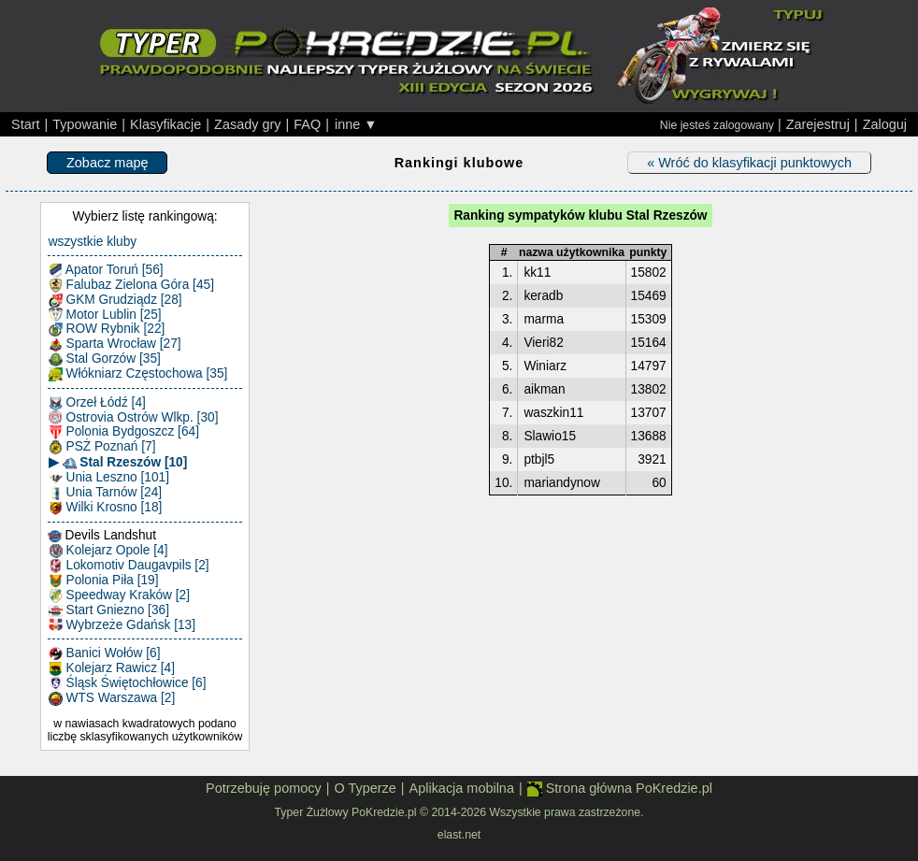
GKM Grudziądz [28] (115, 300)
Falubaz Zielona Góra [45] (131, 285)
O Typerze (364, 788)
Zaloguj (885, 124)
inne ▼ (356, 124)
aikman (544, 389)
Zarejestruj (818, 124)
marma (544, 319)
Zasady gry (247, 124)
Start (25, 124)
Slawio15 (550, 436)
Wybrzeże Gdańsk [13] (122, 625)
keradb (543, 296)
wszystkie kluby (92, 242)
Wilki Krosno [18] (106, 507)
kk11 (537, 272)
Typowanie (84, 124)
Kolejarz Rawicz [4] (112, 668)
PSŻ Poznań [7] (102, 446)
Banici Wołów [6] (105, 653)
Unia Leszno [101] (109, 477)
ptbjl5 (539, 459)
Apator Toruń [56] (106, 270)
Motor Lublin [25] (105, 315)
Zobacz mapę (107, 162)
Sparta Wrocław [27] (115, 344)
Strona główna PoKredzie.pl (619, 788)
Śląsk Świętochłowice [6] (128, 683)
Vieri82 (543, 343)
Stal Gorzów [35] (105, 359)
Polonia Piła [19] (104, 580)
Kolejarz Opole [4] (108, 550)
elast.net (459, 834)
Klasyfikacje (165, 124)
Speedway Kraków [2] (119, 595)
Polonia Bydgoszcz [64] (124, 431)
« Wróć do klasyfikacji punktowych (749, 162)
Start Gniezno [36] (109, 610)
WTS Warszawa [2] (112, 698)
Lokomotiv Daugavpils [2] (129, 565)
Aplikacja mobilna (461, 788)
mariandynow (562, 483)
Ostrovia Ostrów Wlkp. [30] (134, 417)
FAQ (307, 124)
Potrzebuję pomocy (264, 788)
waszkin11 (553, 413)
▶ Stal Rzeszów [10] (118, 462)
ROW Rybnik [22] (107, 329)
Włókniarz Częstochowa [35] (138, 373)
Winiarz (545, 366)
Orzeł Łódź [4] (97, 402)
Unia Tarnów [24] (105, 492)
